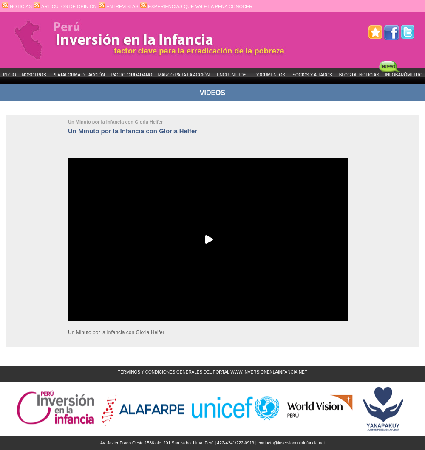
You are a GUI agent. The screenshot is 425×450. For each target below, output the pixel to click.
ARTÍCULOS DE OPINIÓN (65, 6)
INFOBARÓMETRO (403, 75)
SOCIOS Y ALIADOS (312, 75)
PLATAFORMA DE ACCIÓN (78, 75)
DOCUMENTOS (270, 75)
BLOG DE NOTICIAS (359, 75)
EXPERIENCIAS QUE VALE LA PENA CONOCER (196, 6)
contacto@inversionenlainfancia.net (291, 443)
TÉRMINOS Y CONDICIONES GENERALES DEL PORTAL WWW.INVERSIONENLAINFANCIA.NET (212, 372)
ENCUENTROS (231, 75)
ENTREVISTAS (119, 6)
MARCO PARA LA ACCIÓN (184, 75)
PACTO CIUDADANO (131, 75)
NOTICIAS (17, 6)
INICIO (9, 75)
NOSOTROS (34, 75)
